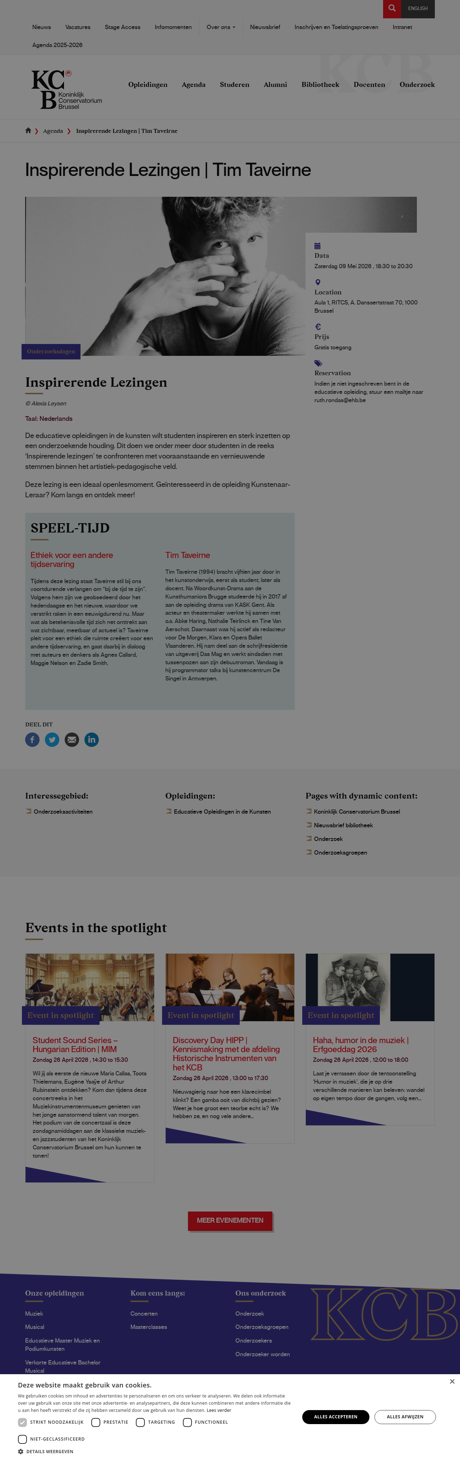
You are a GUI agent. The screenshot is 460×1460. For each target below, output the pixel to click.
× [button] (452, 1382)
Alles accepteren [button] (336, 1417)
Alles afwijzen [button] (405, 1417)
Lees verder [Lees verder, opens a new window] (219, 1410)
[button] (154, 1451)
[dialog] (230, 730)
